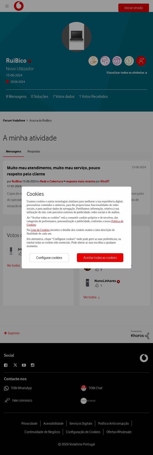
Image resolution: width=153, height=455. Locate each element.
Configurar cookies (49, 258)
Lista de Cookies (40, 229)
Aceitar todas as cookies (100, 258)
